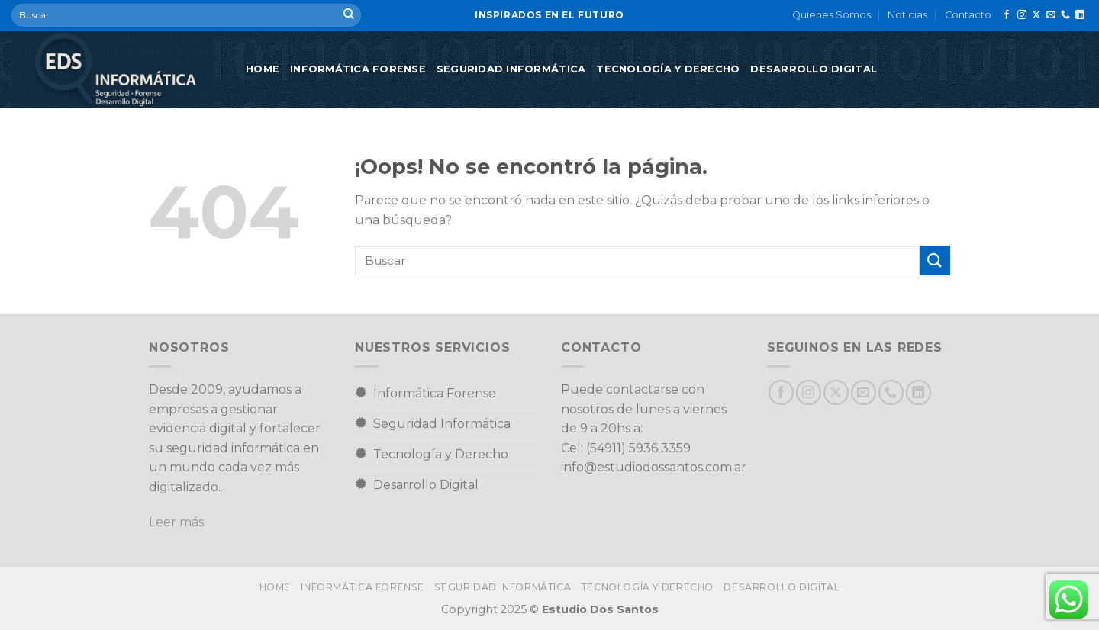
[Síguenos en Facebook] (1006, 15)
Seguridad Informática (511, 69)
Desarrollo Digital (813, 69)
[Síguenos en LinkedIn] (1079, 15)
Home (262, 69)
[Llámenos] (1065, 15)
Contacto (968, 15)
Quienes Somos (831, 15)
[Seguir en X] (1036, 15)
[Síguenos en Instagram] (1021, 15)
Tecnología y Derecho (668, 69)
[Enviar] (348, 15)
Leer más (176, 522)
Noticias (907, 15)
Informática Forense (358, 69)
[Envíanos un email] (1050, 15)
